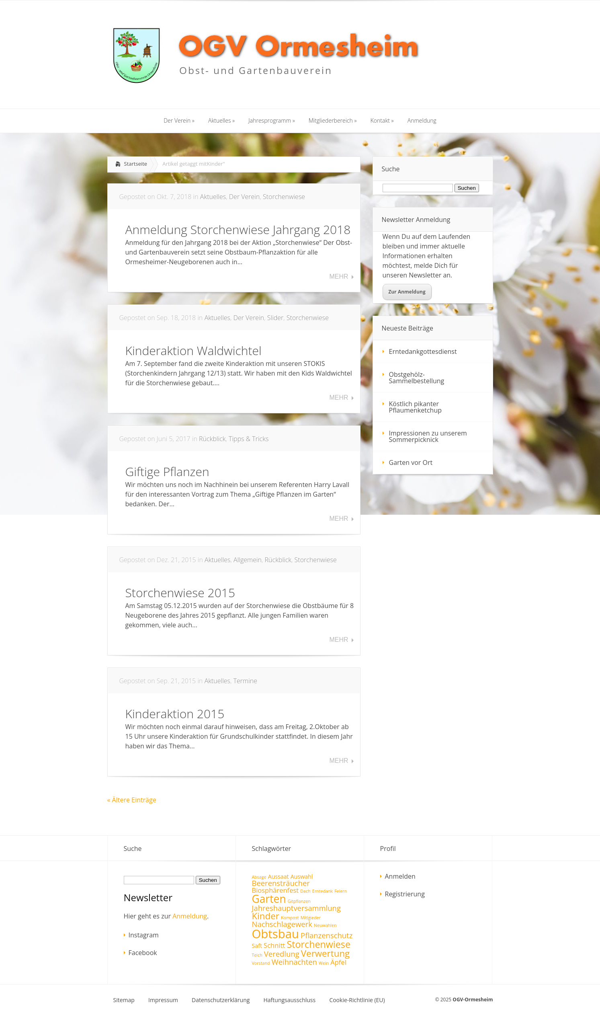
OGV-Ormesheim (473, 999)
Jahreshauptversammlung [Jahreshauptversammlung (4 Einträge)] (296, 908)
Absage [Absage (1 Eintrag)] (259, 877)
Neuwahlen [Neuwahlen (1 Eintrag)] (325, 925)
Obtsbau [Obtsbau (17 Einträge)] (275, 934)
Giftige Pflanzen (167, 471)
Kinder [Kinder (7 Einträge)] (265, 916)
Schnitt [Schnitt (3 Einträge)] (274, 945)
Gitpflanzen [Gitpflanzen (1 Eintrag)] (299, 901)
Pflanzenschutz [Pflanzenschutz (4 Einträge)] (326, 935)
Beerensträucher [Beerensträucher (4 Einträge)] (281, 883)
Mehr (338, 276)
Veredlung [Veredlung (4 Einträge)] (281, 954)
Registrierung (405, 894)
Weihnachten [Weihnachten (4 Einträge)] (294, 962)
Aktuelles (213, 196)
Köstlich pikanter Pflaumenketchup (415, 407)
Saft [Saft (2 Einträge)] (257, 945)
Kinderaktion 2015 (175, 713)
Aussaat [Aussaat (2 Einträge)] (278, 876)
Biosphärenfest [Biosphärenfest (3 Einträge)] (275, 890)
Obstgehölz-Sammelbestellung (416, 377)
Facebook (143, 952)
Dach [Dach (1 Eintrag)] (305, 891)
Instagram (144, 935)
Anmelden (400, 876)
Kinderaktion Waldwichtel (193, 350)
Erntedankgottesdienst (423, 351)
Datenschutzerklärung (221, 1000)
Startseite (135, 163)
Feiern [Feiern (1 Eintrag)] (340, 891)
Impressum (163, 1000)
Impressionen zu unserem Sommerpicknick (428, 436)
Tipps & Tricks (248, 438)
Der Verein (244, 196)
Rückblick (212, 438)
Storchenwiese (284, 196)
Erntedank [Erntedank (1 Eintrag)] (322, 891)
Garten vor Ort (411, 462)
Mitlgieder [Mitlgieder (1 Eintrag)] (311, 917)
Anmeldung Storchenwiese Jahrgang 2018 (238, 229)
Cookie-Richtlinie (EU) (357, 1000)
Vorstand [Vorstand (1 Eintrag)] (261, 963)
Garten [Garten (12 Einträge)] (269, 899)
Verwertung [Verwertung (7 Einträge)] (325, 953)
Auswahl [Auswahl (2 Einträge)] (302, 876)
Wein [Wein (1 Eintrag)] (324, 963)
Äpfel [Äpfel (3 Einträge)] (338, 962)
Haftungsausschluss (290, 1000)
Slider (275, 317)
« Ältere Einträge (131, 799)
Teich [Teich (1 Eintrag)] (257, 955)
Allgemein (247, 559)
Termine (245, 680)
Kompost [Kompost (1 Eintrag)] (290, 917)
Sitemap (124, 1000)
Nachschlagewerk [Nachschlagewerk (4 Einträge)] (282, 924)
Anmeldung (189, 916)
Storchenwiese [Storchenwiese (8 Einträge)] (318, 944)
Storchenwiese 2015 (180, 592)
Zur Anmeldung (407, 291)
